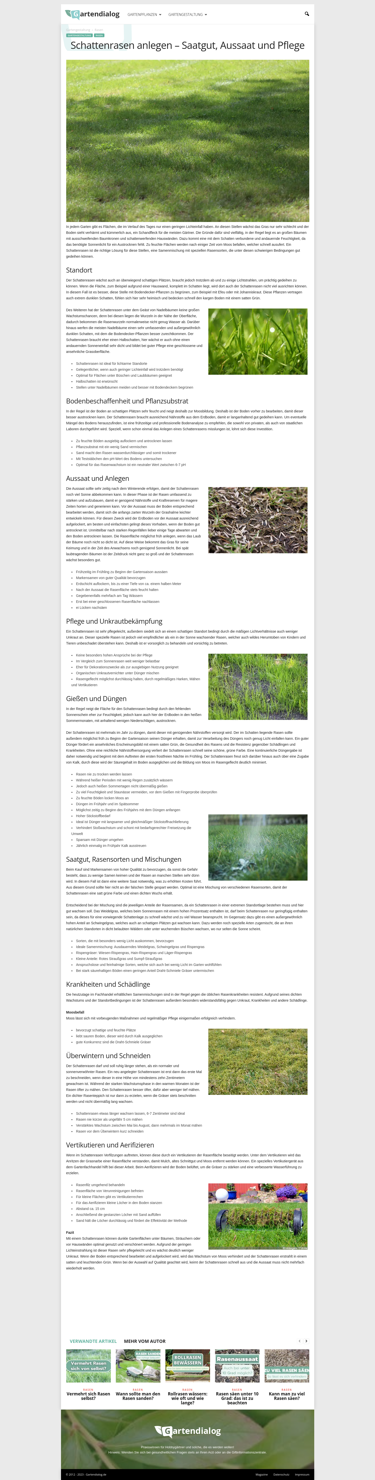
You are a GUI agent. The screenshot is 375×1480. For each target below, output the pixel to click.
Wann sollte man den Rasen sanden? (138, 1396)
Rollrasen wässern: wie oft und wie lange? (188, 1398)
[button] (306, 14)
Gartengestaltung (187, 14)
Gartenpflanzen (145, 14)
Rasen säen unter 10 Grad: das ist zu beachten (237, 1398)
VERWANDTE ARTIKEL (93, 1341)
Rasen (99, 35)
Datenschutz (281, 1474)
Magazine (262, 1474)
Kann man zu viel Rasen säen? (287, 1396)
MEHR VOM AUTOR (145, 1341)
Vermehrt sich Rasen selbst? (88, 1396)
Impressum (302, 1474)
